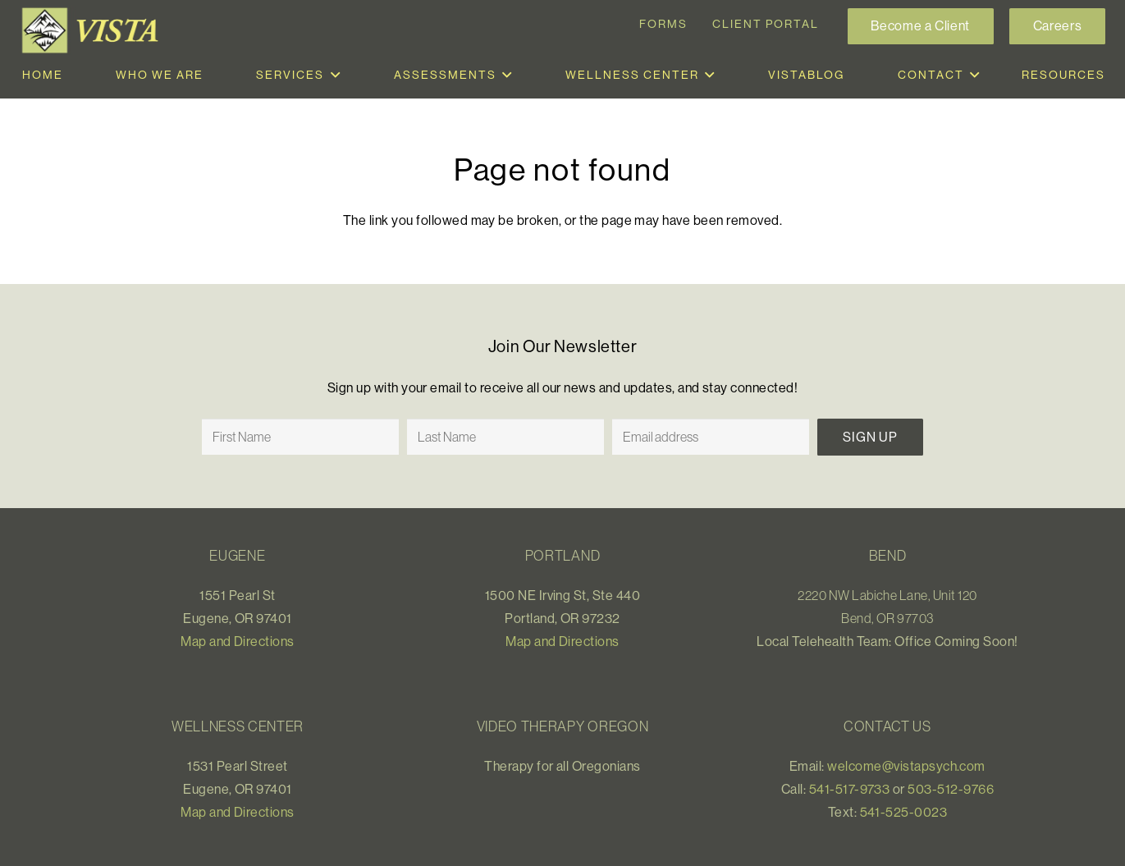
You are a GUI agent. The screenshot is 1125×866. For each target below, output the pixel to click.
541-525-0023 (904, 812)
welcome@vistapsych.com (906, 766)
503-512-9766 (951, 789)
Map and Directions (238, 641)
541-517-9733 (849, 789)
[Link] (93, 30)
